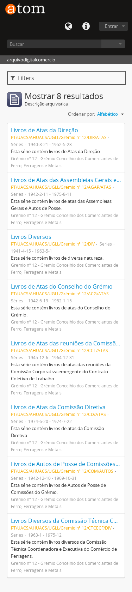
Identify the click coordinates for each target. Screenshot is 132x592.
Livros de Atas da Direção (44, 130)
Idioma (68, 26)
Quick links (86, 26)
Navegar (113, 44)
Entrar (111, 26)
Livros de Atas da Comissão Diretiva (58, 407)
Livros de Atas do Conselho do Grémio (62, 286)
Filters (22, 78)
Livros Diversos (31, 237)
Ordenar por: (81, 114)
